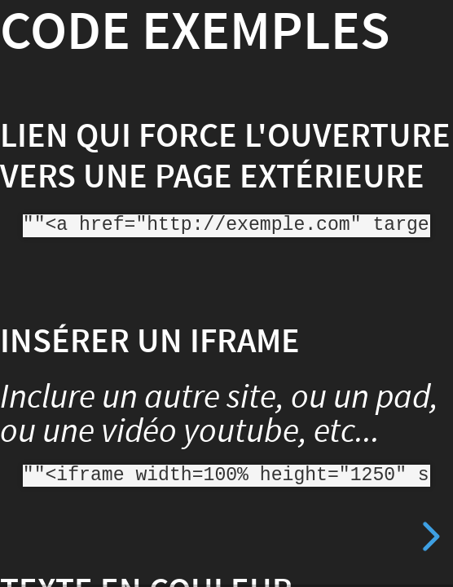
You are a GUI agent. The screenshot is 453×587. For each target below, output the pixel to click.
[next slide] (428, 536)
